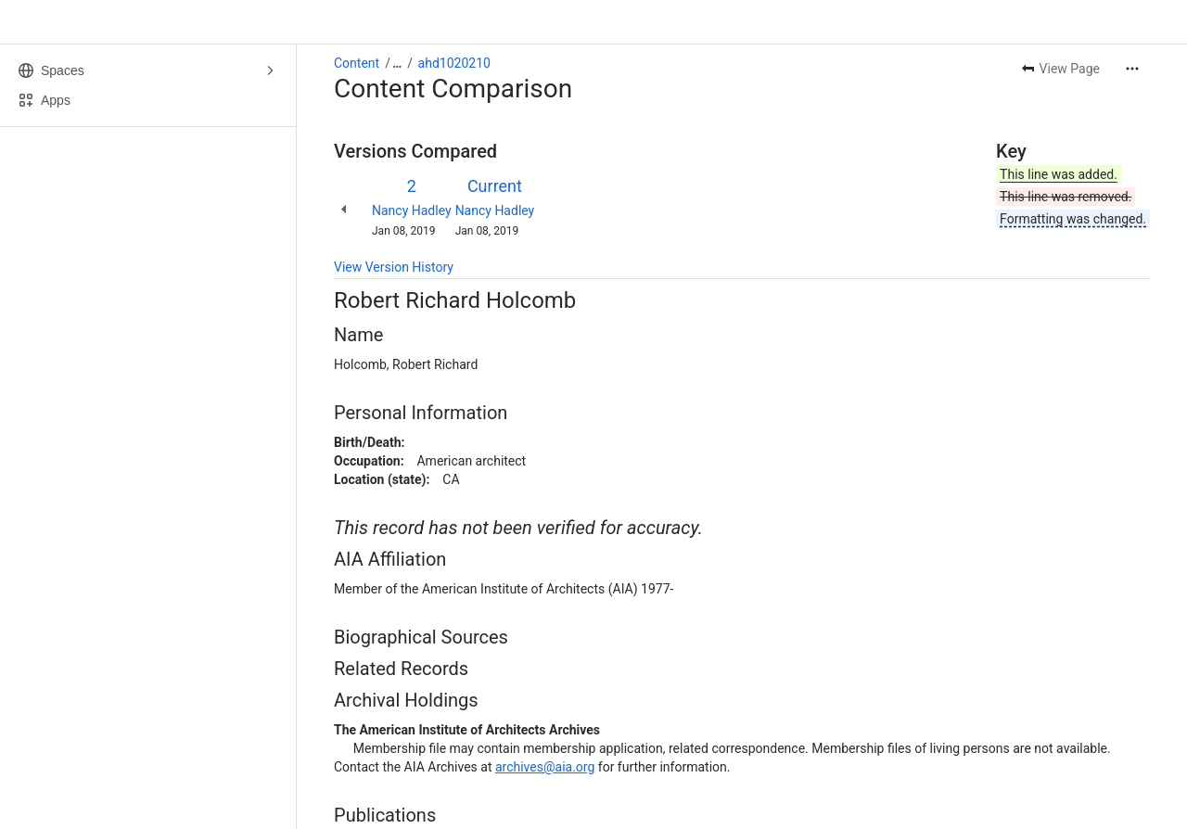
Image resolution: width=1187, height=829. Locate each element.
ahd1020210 (454, 63)
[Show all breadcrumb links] (397, 63)
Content (356, 63)
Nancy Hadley (412, 210)
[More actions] (1132, 69)
